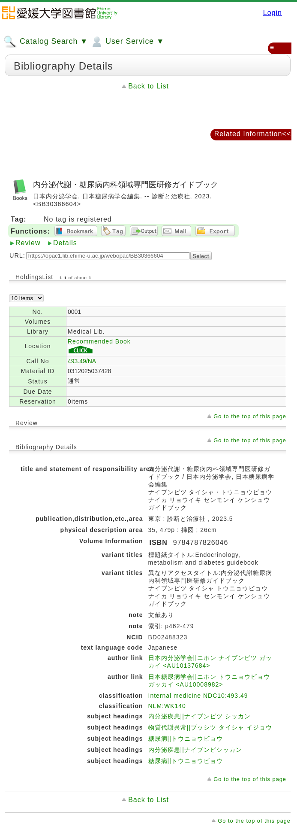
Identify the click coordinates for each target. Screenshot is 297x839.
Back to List (148, 86)
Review (27, 242)
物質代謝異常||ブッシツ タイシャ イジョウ (210, 727)
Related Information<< (252, 133)
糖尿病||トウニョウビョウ (185, 738)
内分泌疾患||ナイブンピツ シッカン (199, 716)
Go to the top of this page (249, 416)
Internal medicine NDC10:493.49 (198, 695)
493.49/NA (82, 361)
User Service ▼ (127, 41)
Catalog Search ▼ (45, 41)
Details (65, 242)
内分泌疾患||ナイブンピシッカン (195, 749)
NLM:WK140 (167, 705)
